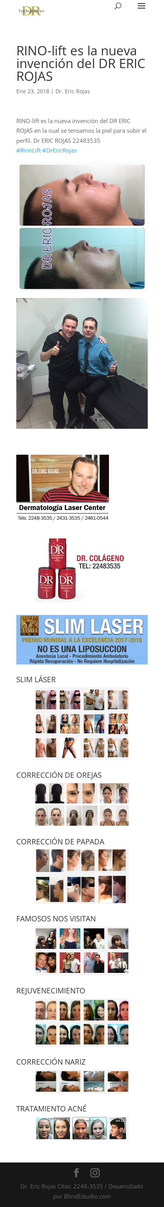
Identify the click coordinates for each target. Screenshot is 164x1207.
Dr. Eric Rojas (72, 91)
